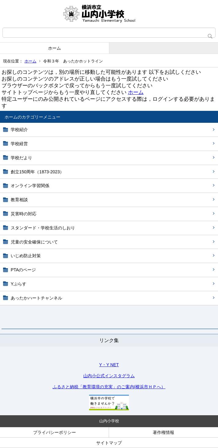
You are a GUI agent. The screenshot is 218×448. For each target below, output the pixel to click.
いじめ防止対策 (26, 255)
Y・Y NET (109, 364)
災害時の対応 (23, 213)
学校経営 (19, 143)
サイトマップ (109, 442)
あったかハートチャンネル (36, 298)
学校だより (21, 157)
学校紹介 (19, 129)
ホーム (54, 48)
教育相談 (19, 199)
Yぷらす (18, 283)
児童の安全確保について (34, 241)
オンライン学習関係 (30, 185)
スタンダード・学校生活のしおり (43, 227)
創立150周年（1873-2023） (37, 171)
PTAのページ (23, 269)
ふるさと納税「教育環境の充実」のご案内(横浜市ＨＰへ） (109, 386)
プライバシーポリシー (54, 432)
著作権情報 (163, 432)
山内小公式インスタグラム (109, 375)
